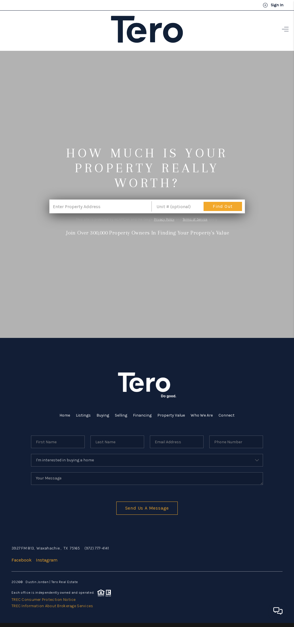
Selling (121, 415)
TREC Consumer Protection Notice (43, 599)
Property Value (171, 415)
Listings (83, 415)
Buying (102, 415)
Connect (226, 415)
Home (64, 415)
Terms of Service (195, 219)
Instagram (46, 560)
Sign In (273, 5)
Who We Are (202, 415)
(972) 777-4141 (96, 548)
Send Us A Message (147, 508)
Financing (142, 415)
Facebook (21, 560)
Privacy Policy (164, 219)
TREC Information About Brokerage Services (52, 605)
